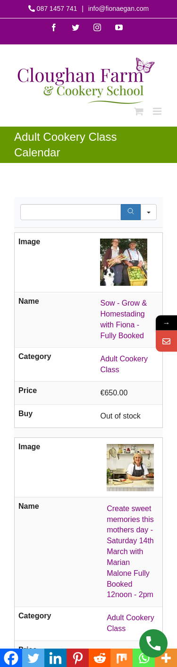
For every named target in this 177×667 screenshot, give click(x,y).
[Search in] (149, 212)
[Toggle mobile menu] (158, 111)
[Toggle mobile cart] (138, 111)
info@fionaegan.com (117, 8)
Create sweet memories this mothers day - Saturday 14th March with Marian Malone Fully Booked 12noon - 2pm (130, 552)
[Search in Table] (70, 212)
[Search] (131, 212)
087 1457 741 (57, 8)
